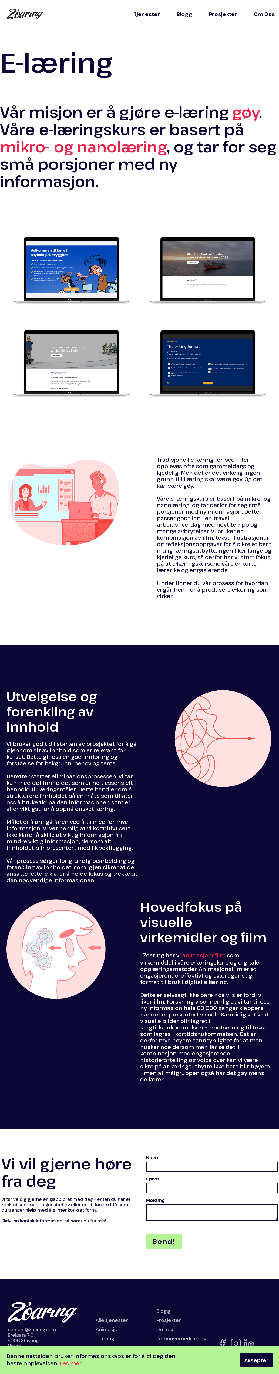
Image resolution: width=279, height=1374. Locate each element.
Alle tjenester (112, 1320)
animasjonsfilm (204, 955)
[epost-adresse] (212, 1188)
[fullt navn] (212, 1167)
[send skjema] (164, 1241)
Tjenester (147, 14)
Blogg (184, 14)
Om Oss (264, 14)
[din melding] (212, 1212)
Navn (152, 1157)
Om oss (165, 1329)
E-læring (105, 1338)
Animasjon (108, 1329)
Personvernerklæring (181, 1338)
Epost (152, 1179)
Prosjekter (223, 14)
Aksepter (256, 1360)
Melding (155, 1200)
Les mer (70, 1363)
